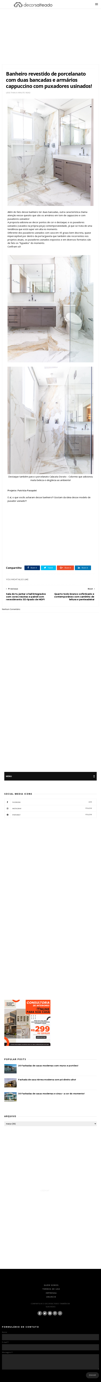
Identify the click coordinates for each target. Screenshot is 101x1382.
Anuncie (51, 1297)
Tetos (30, 555)
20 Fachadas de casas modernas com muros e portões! (48, 1065)
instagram (48, 808)
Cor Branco (50, 551)
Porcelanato (22, 555)
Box (42, 551)
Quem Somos (51, 1285)
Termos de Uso (51, 1289)
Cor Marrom (61, 551)
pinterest (48, 815)
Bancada (25, 551)
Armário (17, 551)
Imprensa (51, 1293)
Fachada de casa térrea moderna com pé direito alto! (47, 1079)
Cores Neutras (73, 551)
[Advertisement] (50, 40)
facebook (48, 802)
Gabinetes (11, 555)
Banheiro (34, 551)
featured (84, 551)
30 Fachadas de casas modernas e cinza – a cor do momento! (51, 1093)
